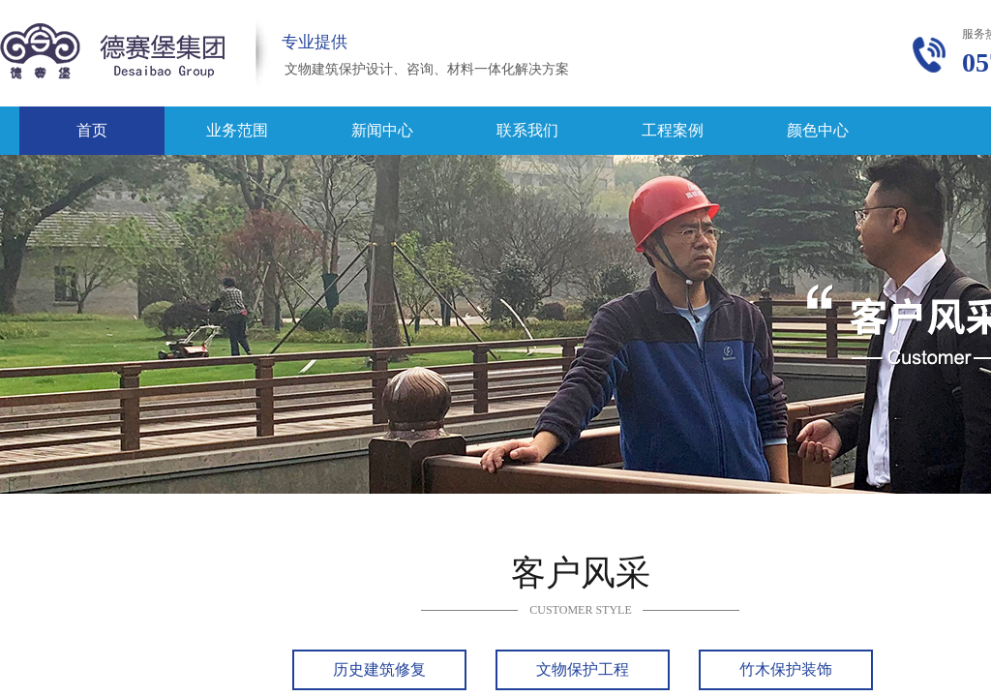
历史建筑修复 (379, 669)
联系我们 (527, 130)
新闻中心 (382, 130)
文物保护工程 (582, 669)
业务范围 (237, 130)
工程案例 (673, 130)
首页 (91, 130)
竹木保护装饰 (785, 669)
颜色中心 (818, 130)
